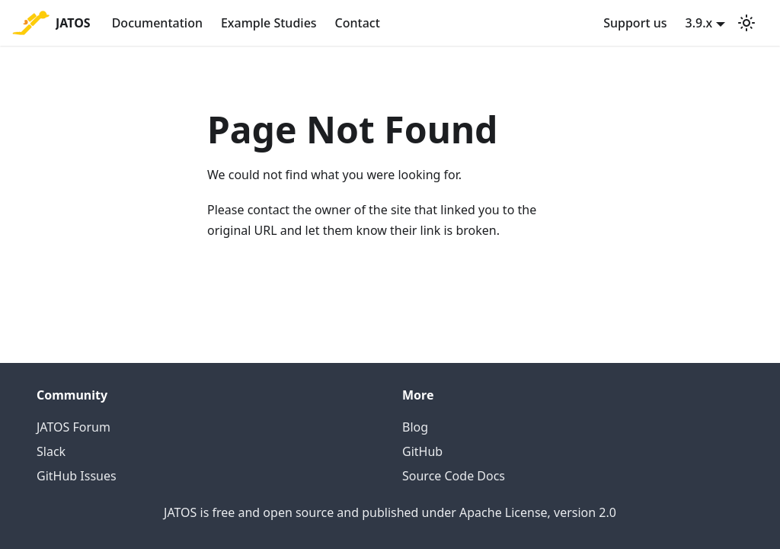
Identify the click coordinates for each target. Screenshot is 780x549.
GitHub (422, 451)
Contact (357, 22)
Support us (635, 22)
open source (298, 512)
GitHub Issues (77, 475)
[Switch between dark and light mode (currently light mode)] (746, 23)
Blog (415, 427)
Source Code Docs (453, 475)
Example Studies (269, 22)
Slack (51, 451)
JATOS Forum (73, 427)
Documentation (157, 22)
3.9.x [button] (699, 22)
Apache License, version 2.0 (537, 512)
